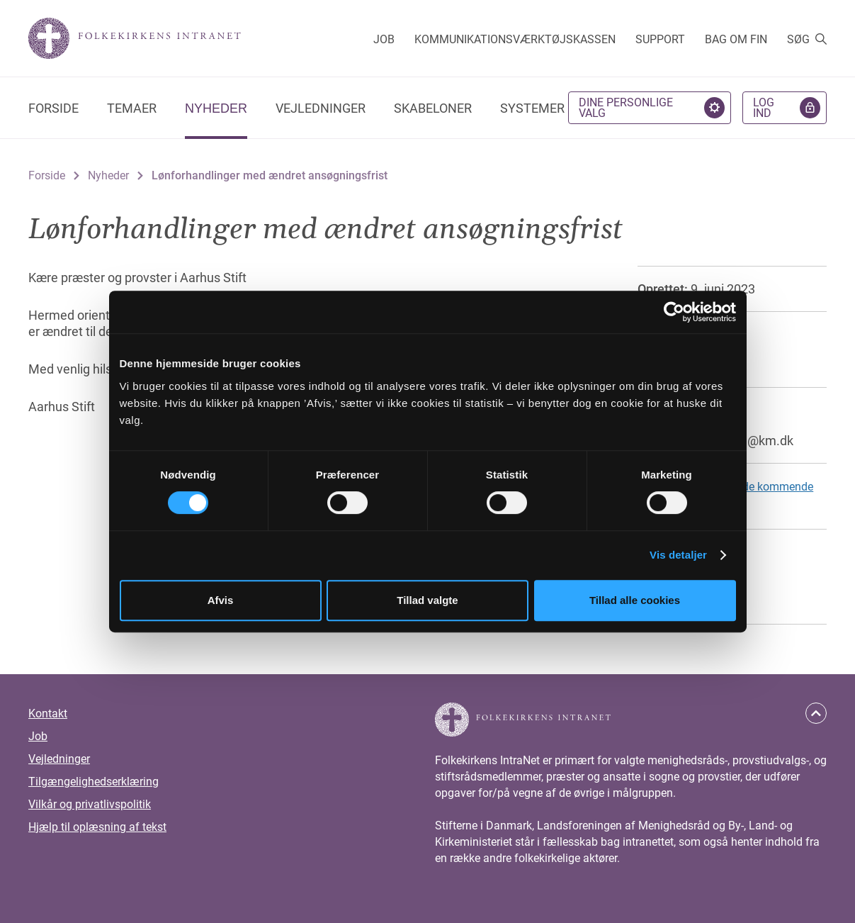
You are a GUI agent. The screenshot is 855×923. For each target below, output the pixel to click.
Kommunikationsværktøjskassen (515, 39)
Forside (53, 108)
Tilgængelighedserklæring (93, 781)
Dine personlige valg (626, 108)
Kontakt (47, 713)
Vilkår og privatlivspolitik (89, 804)
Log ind (763, 108)
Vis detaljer (678, 555)
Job (384, 39)
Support (660, 39)
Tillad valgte (427, 600)
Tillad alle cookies (634, 600)
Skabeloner (433, 108)
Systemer (532, 108)
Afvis (221, 600)
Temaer (132, 108)
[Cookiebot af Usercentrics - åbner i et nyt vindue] (674, 312)
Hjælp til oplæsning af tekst (97, 827)
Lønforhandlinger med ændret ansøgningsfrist (269, 175)
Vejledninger (321, 108)
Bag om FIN (736, 39)
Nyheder (216, 108)
